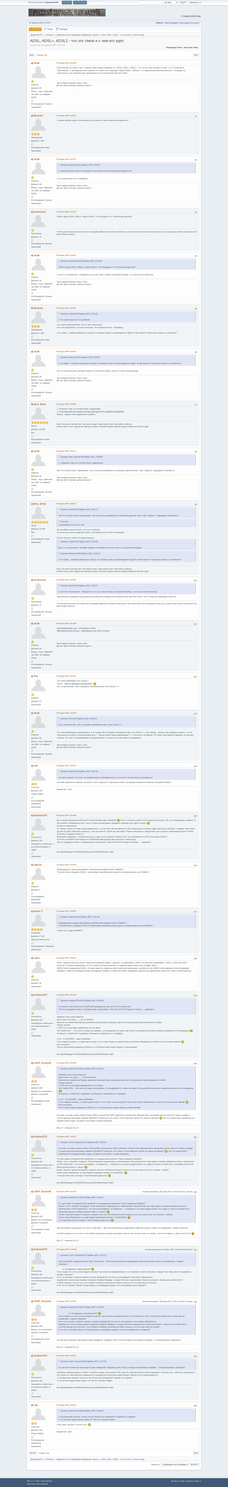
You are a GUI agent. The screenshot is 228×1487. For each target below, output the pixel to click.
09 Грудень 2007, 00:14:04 (66, 623)
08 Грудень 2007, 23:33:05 (66, 212)
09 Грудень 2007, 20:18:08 (66, 815)
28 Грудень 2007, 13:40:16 (66, 1355)
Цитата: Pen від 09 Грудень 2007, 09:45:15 (79, 719)
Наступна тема (191, 47)
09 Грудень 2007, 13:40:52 (66, 765)
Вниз (32, 55)
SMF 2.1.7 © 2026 (33, 1481)
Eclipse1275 (40, 815)
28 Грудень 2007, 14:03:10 (66, 1405)
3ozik (37, 63)
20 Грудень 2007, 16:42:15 (66, 958)
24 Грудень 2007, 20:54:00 (66, 1063)
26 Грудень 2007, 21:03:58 (66, 1249)
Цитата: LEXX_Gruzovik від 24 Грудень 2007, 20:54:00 (83, 1142)
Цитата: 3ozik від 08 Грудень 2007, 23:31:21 (79, 314)
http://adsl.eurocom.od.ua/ (68, 631)
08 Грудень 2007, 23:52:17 (66, 451)
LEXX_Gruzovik (42, 1063)
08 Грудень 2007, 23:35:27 (66, 255)
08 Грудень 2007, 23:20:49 (66, 63)
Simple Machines (46, 1481)
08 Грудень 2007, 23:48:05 (66, 404)
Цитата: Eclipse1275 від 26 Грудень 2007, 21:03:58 (82, 1307)
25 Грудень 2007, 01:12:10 (66, 1191)
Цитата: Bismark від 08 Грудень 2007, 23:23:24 (80, 165)
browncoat (40, 212)
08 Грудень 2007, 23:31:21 (66, 159)
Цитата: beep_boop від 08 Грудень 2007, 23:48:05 (82, 457)
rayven (94, 35)
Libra (36, 958)
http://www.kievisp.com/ (67, 628)
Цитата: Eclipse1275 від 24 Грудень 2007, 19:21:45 (82, 1069)
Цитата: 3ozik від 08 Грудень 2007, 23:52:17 (79, 509)
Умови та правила (186, 1481)
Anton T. (38, 911)
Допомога (174, 1481)
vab (36, 765)
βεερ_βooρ (40, 404)
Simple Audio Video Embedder (37, 1484)
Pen (36, 676)
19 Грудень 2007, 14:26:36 (66, 911)
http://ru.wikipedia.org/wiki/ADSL (78, 684)
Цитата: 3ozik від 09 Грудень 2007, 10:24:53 (79, 771)
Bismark (38, 115)
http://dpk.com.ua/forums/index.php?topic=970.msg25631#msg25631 (94, 411)
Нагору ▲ (197, 1481)
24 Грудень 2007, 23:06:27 (66, 1136)
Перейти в (155, 1464)
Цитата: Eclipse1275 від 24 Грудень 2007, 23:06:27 (82, 1197)
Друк (196, 55)
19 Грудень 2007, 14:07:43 (66, 865)
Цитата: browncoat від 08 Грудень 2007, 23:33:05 (81, 261)
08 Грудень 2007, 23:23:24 (66, 115)
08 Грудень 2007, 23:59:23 (66, 504)
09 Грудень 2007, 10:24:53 (66, 713)
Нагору (33, 1453)
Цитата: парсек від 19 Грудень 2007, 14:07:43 (80, 917)
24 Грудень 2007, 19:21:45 (66, 995)
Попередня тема (174, 47)
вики (79, 532)
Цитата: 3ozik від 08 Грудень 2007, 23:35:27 (79, 586)
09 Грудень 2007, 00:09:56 (66, 580)
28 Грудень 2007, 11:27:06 (66, 1301)
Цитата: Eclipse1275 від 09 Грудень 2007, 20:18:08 (82, 1001)
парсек (38, 865)
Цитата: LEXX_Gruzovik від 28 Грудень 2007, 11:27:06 (83, 1361)
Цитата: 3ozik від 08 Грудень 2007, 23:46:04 (79, 542)
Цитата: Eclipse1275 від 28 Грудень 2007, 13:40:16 (82, 1411)
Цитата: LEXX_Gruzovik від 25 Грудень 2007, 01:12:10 (83, 1255)
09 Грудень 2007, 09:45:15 (66, 676)
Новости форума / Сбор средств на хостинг (181, 23)
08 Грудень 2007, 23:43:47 (66, 308)
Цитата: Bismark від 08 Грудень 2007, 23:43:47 (80, 357)
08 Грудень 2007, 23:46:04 (66, 351)
